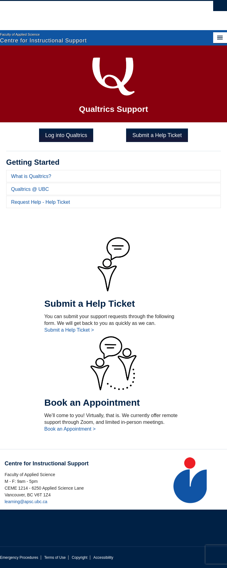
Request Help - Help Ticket (40, 202)
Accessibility (103, 557)
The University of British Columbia (79, 12)
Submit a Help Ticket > (69, 330)
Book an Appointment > (70, 429)
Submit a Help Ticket (156, 135)
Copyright (79, 557)
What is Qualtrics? (31, 176)
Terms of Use (55, 557)
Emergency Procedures (19, 557)
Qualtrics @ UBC (30, 189)
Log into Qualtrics (66, 135)
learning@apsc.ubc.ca (26, 501)
